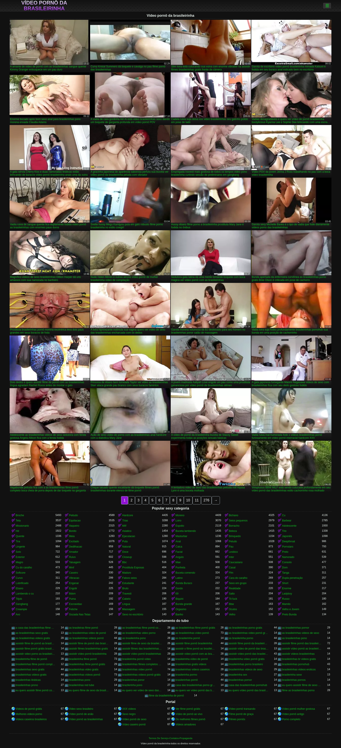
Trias (125, 520)
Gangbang (22, 604)
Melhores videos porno (29, 714)
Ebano (19, 588)
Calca (179, 546)
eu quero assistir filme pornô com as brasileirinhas (36, 690)
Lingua (126, 604)
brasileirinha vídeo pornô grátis (247, 659)
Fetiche (73, 609)
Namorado (288, 557)
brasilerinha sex (238, 674)
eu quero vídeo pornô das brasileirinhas (249, 690)
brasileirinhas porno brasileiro (246, 664)
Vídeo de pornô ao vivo (189, 714)
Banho (179, 614)
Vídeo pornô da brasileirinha (44, 5)
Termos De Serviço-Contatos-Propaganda (170, 738)
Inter (231, 557)
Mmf (71, 567)
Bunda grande (184, 604)
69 (177, 593)
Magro (19, 562)
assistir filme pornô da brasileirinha (249, 643)
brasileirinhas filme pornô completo (36, 664)
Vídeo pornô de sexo (134, 719)
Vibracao (74, 577)
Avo (18, 614)
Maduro (126, 572)
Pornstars (287, 546)
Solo (18, 551)
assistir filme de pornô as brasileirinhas (36, 643)
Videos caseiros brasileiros (31, 719)
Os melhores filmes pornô (190, 719)
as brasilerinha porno (241, 638)
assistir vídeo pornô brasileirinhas (141, 653)
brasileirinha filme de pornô (31, 659)
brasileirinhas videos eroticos (299, 669)
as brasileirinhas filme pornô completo (142, 627)
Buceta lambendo (186, 531)
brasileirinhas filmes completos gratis (142, 664)
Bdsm (72, 593)
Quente (20, 536)
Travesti (126, 593)
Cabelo (126, 598)
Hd (17, 531)
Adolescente (289, 525)
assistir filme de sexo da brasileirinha (142, 643)
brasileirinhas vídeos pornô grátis (141, 674)
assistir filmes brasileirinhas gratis (88, 648)
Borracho (234, 525)
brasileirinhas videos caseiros (193, 669)
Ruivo (72, 557)
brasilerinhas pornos (294, 679)
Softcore (20, 572)
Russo (285, 598)
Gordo (179, 588)
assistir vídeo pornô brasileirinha (87, 653)
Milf (124, 525)
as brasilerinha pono (134, 638)
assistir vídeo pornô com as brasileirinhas (195, 653)
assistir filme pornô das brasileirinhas (302, 643)
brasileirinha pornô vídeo (136, 659)
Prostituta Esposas (133, 567)
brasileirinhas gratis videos (191, 664)
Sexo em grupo (237, 583)
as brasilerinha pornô (188, 638)
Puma (72, 598)
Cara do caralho (238, 577)
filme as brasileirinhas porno (298, 690)
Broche (20, 515)
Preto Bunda (289, 614)
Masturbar (181, 536)
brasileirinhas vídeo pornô (137, 669)
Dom (284, 567)
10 (188, 500)
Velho (232, 614)
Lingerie (20, 546)
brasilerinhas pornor (240, 679)
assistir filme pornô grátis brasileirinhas (36, 648)
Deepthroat (288, 541)
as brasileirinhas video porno (138, 632)
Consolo (287, 562)
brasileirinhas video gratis (83, 669)
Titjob (19, 598)
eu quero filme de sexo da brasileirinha (89, 690)
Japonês (287, 536)
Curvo (19, 577)
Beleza (233, 531)
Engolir (73, 588)
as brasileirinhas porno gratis (245, 627)
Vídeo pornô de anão (81, 714)
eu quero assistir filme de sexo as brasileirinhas (302, 685)
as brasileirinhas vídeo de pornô (87, 632)
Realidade (235, 588)
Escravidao (75, 604)
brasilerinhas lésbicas (28, 679)
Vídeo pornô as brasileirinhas (86, 719)
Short (285, 583)
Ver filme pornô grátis (188, 708)
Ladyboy (287, 593)
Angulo (180, 557)
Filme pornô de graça (241, 714)
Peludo (233, 541)
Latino (179, 577)
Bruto (125, 588)
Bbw (231, 604)
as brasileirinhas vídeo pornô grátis (249, 632)
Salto (232, 593)
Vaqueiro (74, 525)
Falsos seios (129, 577)
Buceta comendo (185, 572)
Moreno (180, 515)
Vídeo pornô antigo (293, 714)
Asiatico (126, 531)
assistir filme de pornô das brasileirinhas (89, 643)
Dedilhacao (75, 546)
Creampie (21, 609)
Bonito (72, 531)
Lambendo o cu (25, 593)
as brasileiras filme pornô (83, 627)
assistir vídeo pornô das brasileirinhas (249, 653)
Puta (125, 541)
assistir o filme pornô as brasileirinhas (195, 648)
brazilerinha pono (132, 685)
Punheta (180, 567)
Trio (284, 531)
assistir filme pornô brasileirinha (194, 643)
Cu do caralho (24, 567)
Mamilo (286, 604)
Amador (73, 551)
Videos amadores (186, 724)
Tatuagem (75, 562)
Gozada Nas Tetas (80, 614)
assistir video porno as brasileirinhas (36, 653)
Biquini (179, 598)
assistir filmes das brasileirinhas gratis (142, 648)
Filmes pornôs (237, 719)
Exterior (20, 557)
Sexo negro (128, 714)
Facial (179, 551)
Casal (232, 567)
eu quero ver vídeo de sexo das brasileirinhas (142, 690)
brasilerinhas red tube (81, 685)
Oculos (233, 609)
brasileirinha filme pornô (83, 659)
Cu (283, 515)
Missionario (22, 525)
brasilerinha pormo (186, 674)
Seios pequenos (238, 520)
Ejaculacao (128, 536)
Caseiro (73, 572)
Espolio (180, 525)
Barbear (286, 520)
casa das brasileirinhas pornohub (248, 685)
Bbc (124, 562)
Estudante (128, 583)
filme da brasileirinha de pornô (166, 695)
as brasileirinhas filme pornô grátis (195, 627)
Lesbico (233, 551)
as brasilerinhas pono (294, 638)
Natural (126, 546)
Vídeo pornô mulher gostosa (298, 708)
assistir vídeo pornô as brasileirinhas (302, 648)
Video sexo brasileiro (81, 708)
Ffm (231, 572)
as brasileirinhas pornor (295, 627)
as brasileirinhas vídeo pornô (192, 632)
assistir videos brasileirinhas (298, 653)
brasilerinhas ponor (133, 679)
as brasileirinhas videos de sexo (300, 632)
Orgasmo (181, 609)
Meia (72, 536)
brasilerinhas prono (27, 685)
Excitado (74, 541)
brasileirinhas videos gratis (31, 674)
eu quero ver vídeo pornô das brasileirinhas (195, 690)
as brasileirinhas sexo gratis (32, 632)
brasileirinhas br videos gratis (299, 659)
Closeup (127, 557)
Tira (18, 541)
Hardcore (127, 515)
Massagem (128, 609)
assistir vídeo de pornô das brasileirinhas (249, 648)
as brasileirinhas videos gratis (33, 638)
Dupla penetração (292, 577)
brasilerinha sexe (292, 674)
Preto (285, 551)
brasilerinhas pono (79, 679)
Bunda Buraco (184, 583)
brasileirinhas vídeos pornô (84, 674)
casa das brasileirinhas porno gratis (195, 685)
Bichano (233, 515)
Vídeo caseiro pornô (133, 724)
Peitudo (73, 515)
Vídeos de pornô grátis (29, 708)
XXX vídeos (129, 708)
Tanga (285, 572)
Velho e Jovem (290, 609)
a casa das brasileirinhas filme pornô (36, 627)
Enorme (286, 588)
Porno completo (291, 719)
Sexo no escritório (132, 614)
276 (206, 500)
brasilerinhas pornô (187, 679)
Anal (178, 541)
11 (197, 500)
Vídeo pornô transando (242, 708)
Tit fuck (233, 598)
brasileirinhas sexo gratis (30, 669)
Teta (18, 520)
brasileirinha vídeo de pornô (192, 659)
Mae (178, 562)
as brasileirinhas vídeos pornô (86, 638)
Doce (125, 551)
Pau (231, 546)
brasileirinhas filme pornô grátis (87, 664)
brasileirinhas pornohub (295, 664)
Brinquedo (235, 536)
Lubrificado (22, 583)
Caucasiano (236, 562)
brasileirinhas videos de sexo (245, 669)
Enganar (74, 583)
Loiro (178, 520)
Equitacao (75, 520)
